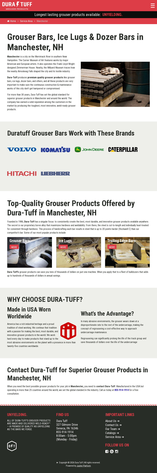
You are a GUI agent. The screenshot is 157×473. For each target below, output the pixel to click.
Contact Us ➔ (113, 425)
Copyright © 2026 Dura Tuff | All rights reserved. (79, 462)
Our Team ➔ (112, 429)
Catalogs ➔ (112, 433)
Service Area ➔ (114, 437)
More (14, 247)
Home (11, 21)
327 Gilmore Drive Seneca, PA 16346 (67, 426)
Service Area (26, 21)
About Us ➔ (112, 421)
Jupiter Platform (84, 466)
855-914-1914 (122, 390)
